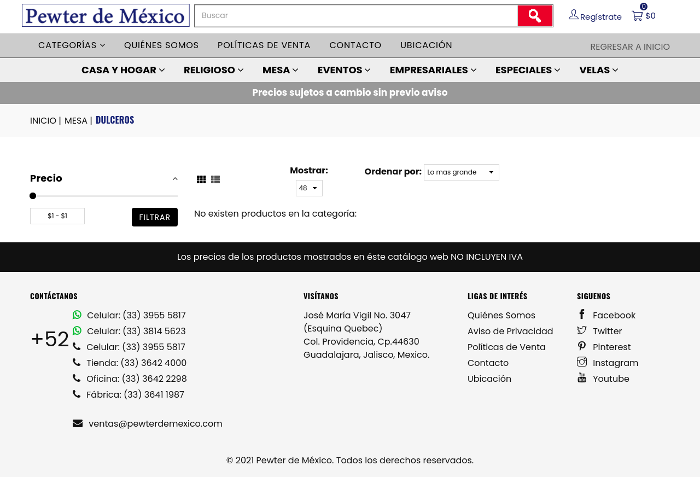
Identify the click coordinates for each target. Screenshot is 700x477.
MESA (280, 70)
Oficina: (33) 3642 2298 (130, 379)
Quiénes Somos (501, 315)
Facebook (606, 315)
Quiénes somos (161, 45)
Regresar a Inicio (630, 46)
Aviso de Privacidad (510, 331)
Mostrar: (309, 170)
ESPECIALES (528, 70)
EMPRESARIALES (433, 70)
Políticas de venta (264, 45)
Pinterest (604, 347)
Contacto (355, 45)
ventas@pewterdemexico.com (148, 423)
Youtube (603, 379)
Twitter (599, 331)
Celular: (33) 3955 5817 (129, 315)
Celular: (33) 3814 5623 (129, 331)
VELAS (599, 70)
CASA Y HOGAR (123, 70)
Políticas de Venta (507, 347)
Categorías (72, 45)
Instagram (608, 363)
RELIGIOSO (214, 70)
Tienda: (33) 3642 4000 (129, 363)
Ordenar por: (393, 171)
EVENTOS (344, 70)
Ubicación (426, 45)
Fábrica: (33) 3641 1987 (128, 394)
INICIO (46, 120)
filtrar (155, 217)
